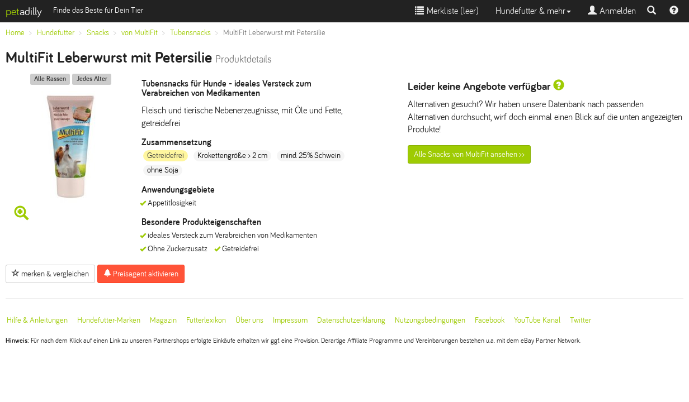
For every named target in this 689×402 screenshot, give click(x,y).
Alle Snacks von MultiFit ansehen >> (469, 154)
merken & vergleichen (50, 273)
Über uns (249, 320)
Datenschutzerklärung (351, 320)
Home (15, 32)
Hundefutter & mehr (533, 11)
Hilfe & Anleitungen (37, 320)
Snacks (98, 32)
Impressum (290, 320)
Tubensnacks (190, 32)
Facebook (489, 320)
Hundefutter (55, 32)
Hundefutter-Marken (108, 320)
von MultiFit (139, 32)
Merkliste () (447, 11)
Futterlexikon (206, 320)
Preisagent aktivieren (140, 273)
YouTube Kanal (537, 320)
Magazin (163, 320)
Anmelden (612, 11)
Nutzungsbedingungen (430, 320)
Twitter (580, 320)
